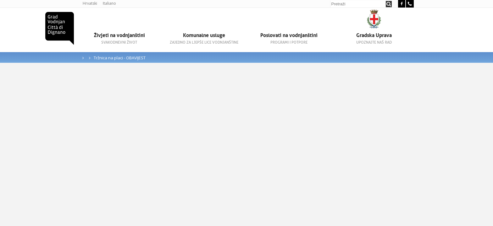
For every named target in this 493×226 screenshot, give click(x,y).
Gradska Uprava (374, 38)
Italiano (109, 3)
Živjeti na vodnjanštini (119, 38)
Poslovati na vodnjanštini (289, 38)
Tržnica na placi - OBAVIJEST (120, 58)
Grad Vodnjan (59, 28)
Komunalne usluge (204, 38)
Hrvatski (90, 3)
